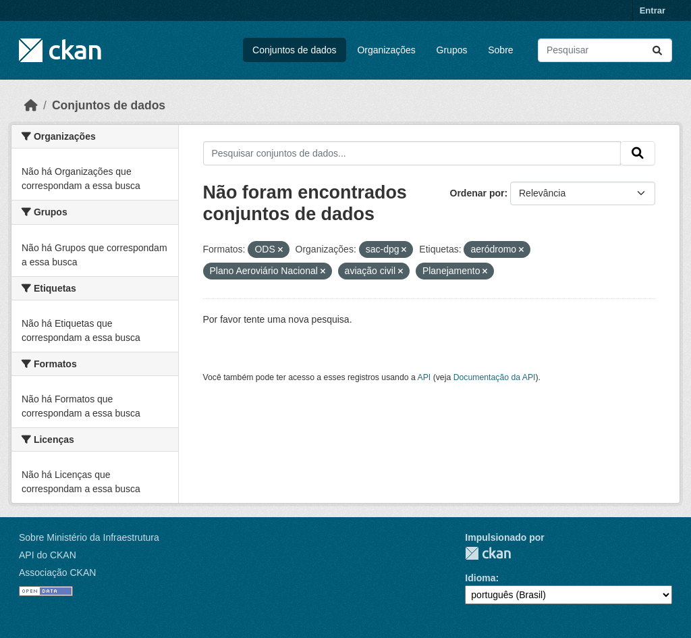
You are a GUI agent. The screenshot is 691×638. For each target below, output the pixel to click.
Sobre (500, 50)
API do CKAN (47, 555)
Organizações (386, 50)
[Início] (31, 105)
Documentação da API (494, 377)
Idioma (480, 578)
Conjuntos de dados (294, 50)
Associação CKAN (57, 572)
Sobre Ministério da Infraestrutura (89, 537)
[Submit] (657, 50)
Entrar (652, 10)
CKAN (488, 553)
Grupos (452, 50)
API (424, 377)
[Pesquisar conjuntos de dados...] (605, 50)
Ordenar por (477, 193)
